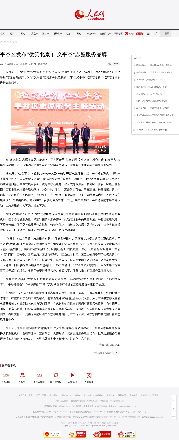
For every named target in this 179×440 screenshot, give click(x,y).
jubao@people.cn (117, 401)
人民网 (3, 42)
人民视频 (72, 376)
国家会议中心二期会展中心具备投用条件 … (155, 65)
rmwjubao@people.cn (127, 406)
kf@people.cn (64, 406)
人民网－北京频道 (38, 64)
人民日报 (6, 376)
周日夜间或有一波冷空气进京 (149, 94)
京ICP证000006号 (129, 417)
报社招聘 (53, 395)
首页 (2, 33)
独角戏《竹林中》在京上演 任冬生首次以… (155, 122)
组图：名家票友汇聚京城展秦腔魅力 (152, 101)
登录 (167, 33)
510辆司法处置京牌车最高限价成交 (152, 130)
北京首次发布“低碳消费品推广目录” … (153, 87)
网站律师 (133, 395)
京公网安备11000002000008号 (150, 417)
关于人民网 (41, 395)
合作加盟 (88, 395)
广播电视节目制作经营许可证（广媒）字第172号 (125, 412)
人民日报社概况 (25, 395)
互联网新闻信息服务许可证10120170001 (50, 412)
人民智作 (89, 376)
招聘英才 (65, 395)
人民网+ (22, 376)
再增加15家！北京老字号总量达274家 (152, 108)
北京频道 (13, 42)
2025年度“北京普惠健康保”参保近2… (152, 80)
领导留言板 (55, 376)
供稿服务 (99, 395)
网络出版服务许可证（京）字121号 (105, 417)
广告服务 (76, 395)
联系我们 (156, 395)
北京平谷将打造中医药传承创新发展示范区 (155, 115)
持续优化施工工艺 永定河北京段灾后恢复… (155, 72)
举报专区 (118, 33)
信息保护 (145, 395)
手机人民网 (39, 376)
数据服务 (111, 395)
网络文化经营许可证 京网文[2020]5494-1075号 (69, 417)
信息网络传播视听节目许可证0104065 (32, 417)
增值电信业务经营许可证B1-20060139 (86, 412)
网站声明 (122, 395)
